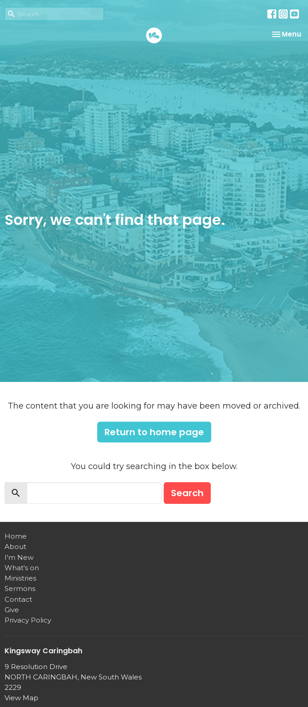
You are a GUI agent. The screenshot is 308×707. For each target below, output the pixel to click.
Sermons (20, 588)
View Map (21, 697)
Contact (18, 599)
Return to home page (154, 432)
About (15, 546)
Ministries (20, 578)
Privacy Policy (28, 620)
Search (187, 493)
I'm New (19, 557)
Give (12, 609)
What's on (22, 567)
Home (16, 536)
